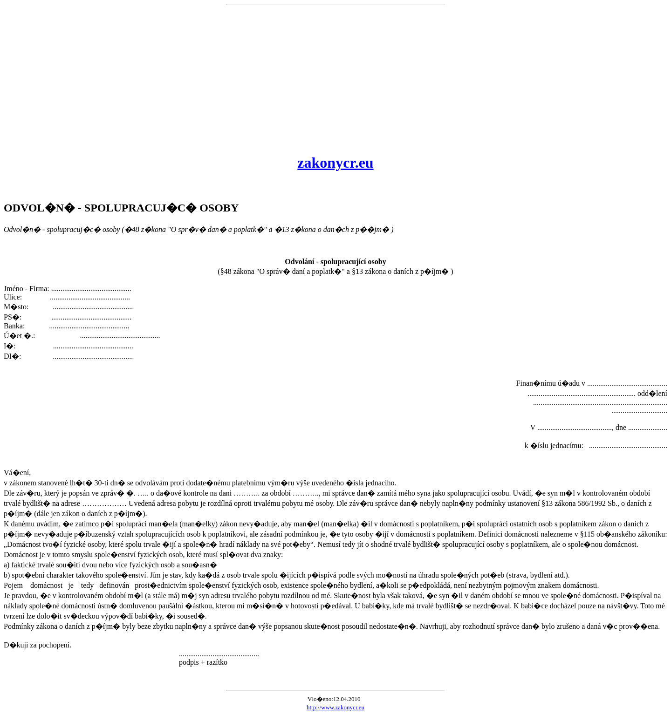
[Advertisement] (335, 79)
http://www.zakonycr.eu (335, 707)
